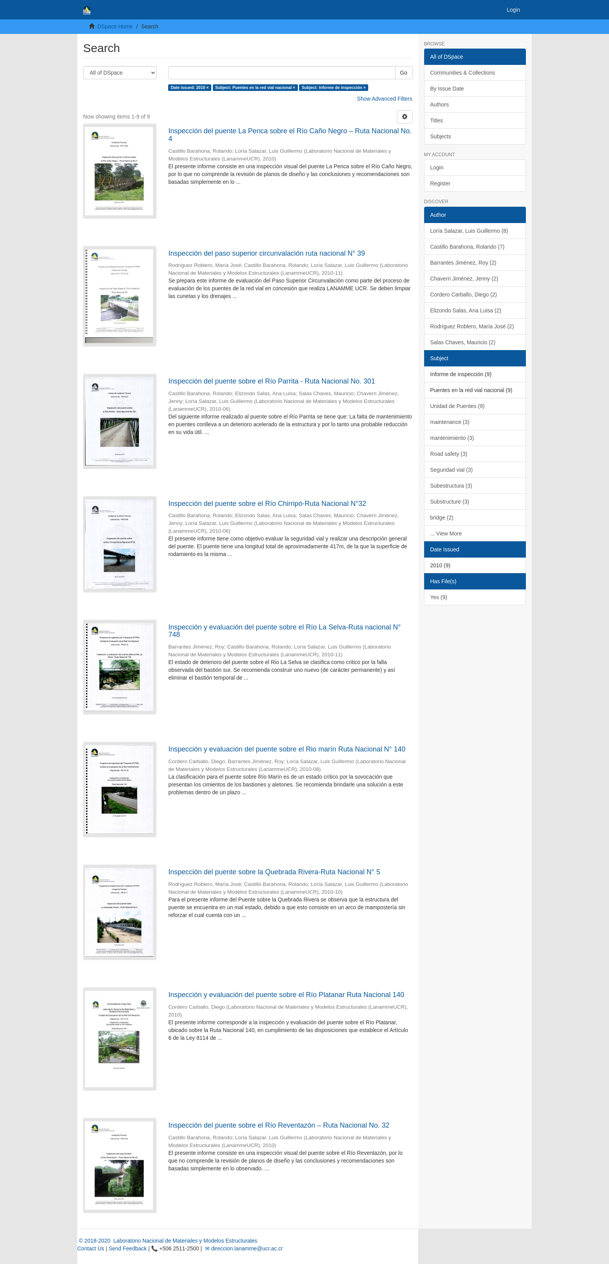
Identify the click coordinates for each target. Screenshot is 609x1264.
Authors (439, 104)
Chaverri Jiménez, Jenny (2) (464, 278)
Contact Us (90, 1248)
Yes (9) (438, 597)
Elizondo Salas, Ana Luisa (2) (465, 310)
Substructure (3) (449, 502)
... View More (446, 533)
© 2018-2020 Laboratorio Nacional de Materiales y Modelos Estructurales (167, 1241)
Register (440, 183)
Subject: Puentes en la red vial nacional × (255, 87)
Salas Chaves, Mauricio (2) (463, 342)
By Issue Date (447, 88)
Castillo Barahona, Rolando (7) (467, 247)
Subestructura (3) (451, 486)
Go (403, 73)
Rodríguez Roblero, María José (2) (472, 326)
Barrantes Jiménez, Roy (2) (463, 263)
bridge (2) (442, 517)
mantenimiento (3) (452, 438)
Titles (436, 120)
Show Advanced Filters (384, 99)
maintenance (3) (450, 422)
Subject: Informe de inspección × (334, 87)
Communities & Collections (462, 73)
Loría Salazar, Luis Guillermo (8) (469, 231)
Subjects (440, 136)
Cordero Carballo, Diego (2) (463, 294)
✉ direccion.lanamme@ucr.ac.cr (243, 1248)
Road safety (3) (449, 454)
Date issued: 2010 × (190, 87)
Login (437, 167)
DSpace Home (115, 26)
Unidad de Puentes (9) (457, 406)
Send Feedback (128, 1248)
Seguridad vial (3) (451, 470)
